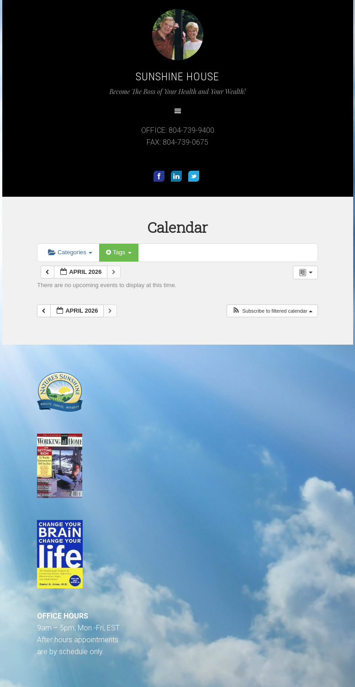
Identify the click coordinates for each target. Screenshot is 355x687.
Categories (70, 252)
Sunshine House (177, 76)
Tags (118, 252)
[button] (272, 311)
